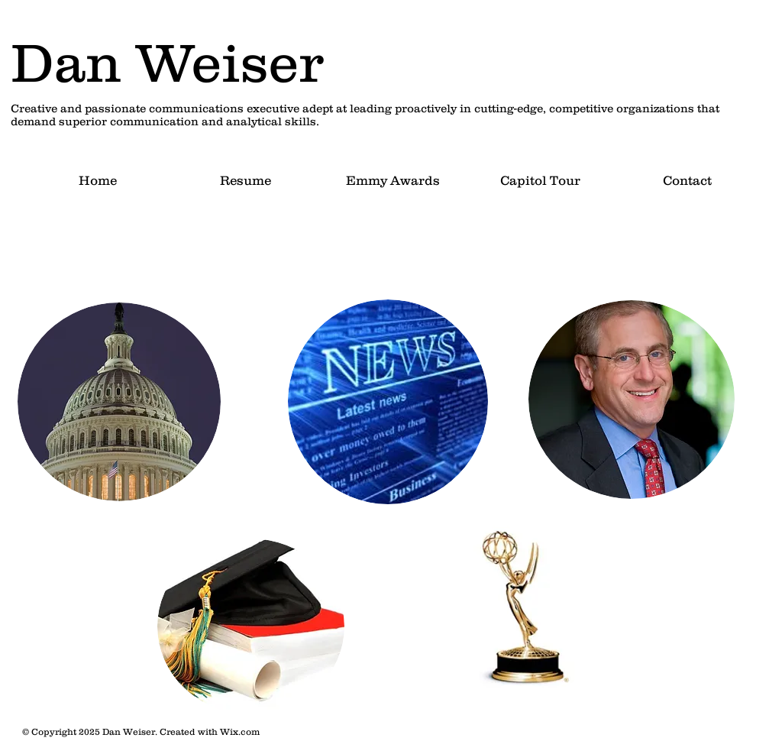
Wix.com (240, 731)
